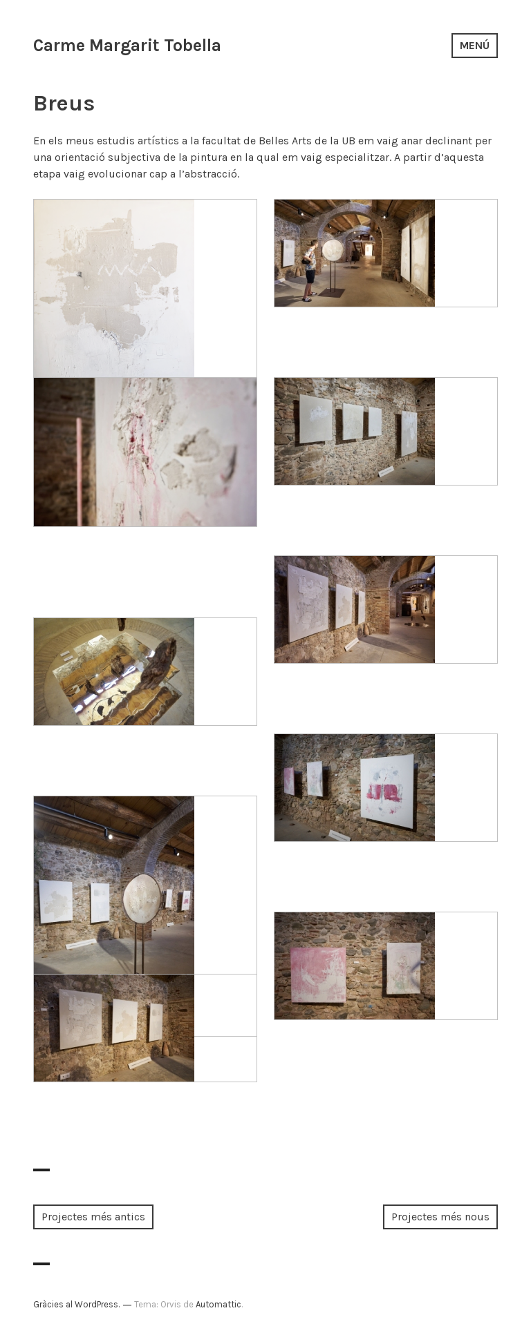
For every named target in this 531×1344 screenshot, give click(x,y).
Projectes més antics (93, 1216)
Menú (475, 45)
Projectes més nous (440, 1216)
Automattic (218, 1304)
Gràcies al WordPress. (76, 1304)
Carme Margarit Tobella (127, 45)
